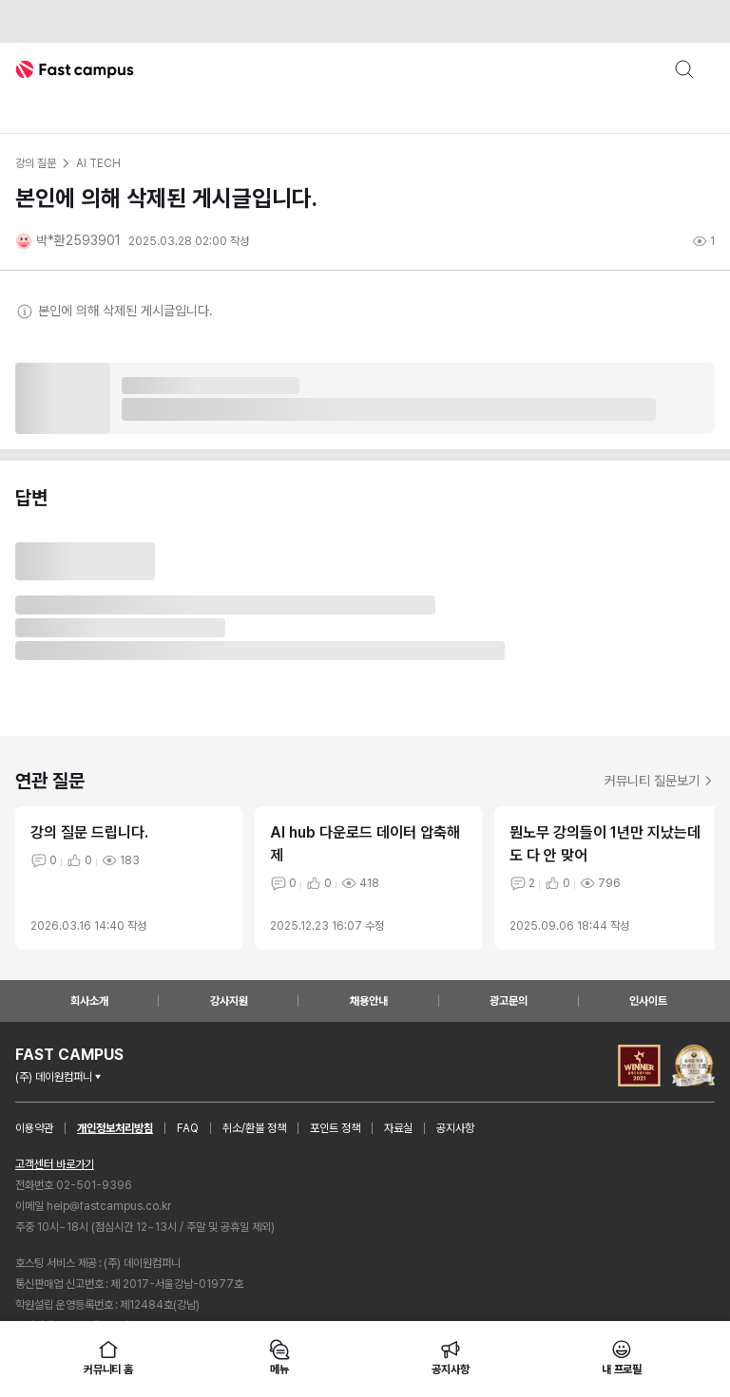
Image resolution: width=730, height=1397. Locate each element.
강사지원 (229, 1001)
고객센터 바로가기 (54, 1164)
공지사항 (455, 1128)
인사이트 (648, 1001)
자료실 (398, 1128)
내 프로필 (622, 1357)
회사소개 (89, 1001)
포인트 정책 (335, 1128)
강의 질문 (35, 163)
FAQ (188, 1128)
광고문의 (509, 1001)
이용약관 (34, 1128)
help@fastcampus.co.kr (109, 1206)
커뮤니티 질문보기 (660, 780)
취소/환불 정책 (254, 1128)
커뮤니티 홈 (108, 1357)
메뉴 (279, 1357)
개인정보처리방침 (115, 1128)
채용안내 (369, 1001)
